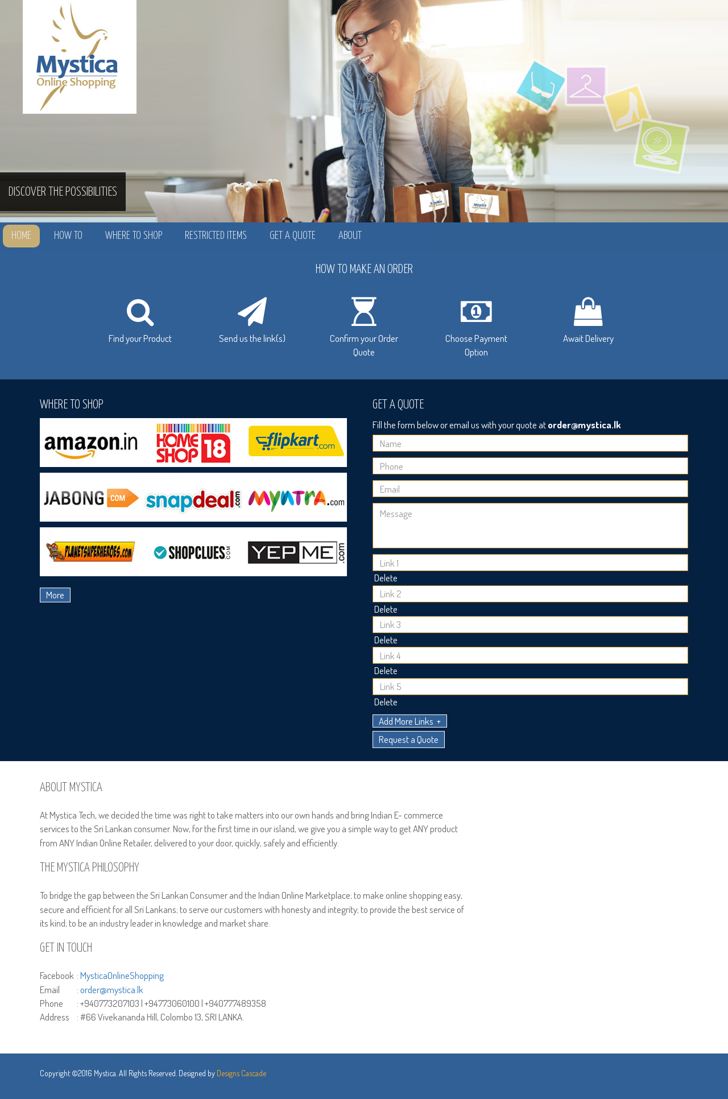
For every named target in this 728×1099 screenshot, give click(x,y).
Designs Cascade (241, 1073)
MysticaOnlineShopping (122, 975)
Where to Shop (133, 235)
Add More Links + (410, 721)
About (350, 235)
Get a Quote (293, 235)
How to (68, 235)
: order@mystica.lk (110, 989)
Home (21, 235)
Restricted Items (216, 235)
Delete (386, 578)
